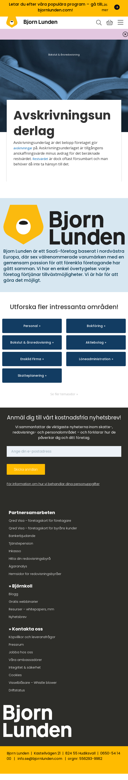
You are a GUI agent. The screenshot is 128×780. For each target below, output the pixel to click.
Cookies (15, 675)
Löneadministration (95, 359)
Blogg (13, 594)
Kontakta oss (27, 629)
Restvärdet (40, 159)
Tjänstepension (21, 543)
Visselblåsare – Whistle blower (33, 682)
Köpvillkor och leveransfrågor (32, 637)
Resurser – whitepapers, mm (31, 609)
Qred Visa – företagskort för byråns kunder (43, 528)
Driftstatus (17, 690)
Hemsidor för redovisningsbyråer (35, 574)
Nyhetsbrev (18, 617)
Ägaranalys (18, 566)
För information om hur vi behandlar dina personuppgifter (53, 484)
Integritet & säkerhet (25, 667)
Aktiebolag (95, 342)
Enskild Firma (30, 359)
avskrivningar (22, 148)
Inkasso (15, 551)
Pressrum (16, 644)
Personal (30, 326)
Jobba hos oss (21, 652)
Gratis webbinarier (23, 601)
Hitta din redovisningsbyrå (30, 558)
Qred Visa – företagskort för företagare (40, 520)
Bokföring (95, 326)
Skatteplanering (31, 375)
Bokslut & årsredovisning (30, 342)
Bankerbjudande (22, 536)
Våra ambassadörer (25, 660)
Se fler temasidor (62, 394)
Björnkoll (22, 586)
